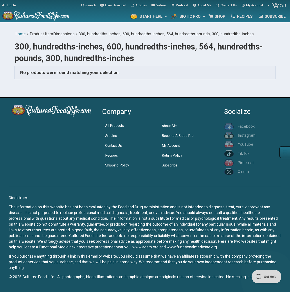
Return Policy (172, 155)
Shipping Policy (117, 165)
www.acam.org (145, 247)
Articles (111, 136)
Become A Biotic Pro (178, 136)
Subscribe (169, 165)
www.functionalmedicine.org (192, 247)
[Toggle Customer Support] (266, 276)
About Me (169, 126)
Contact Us (113, 145)
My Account (171, 145)
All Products (114, 126)
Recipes (111, 155)
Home (20, 34)
